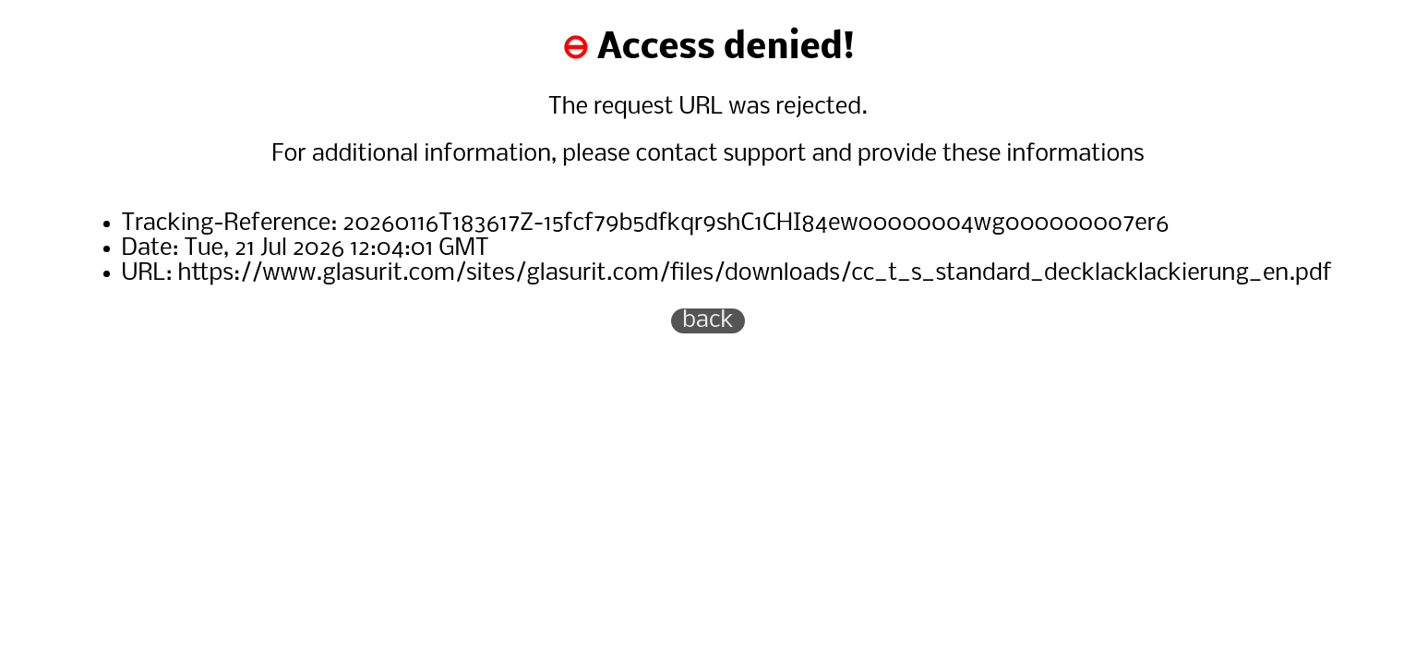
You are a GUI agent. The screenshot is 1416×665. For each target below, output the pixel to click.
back (708, 320)
